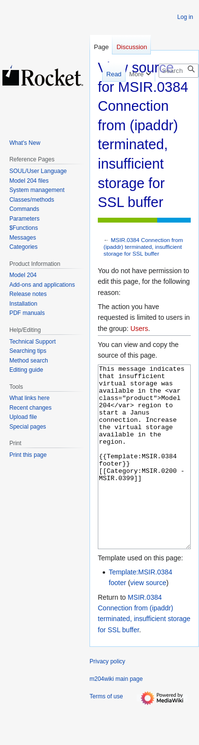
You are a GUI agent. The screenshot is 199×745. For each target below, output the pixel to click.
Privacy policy (107, 697)
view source (148, 619)
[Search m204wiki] (179, 71)
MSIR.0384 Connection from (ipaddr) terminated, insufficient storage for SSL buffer (143, 247)
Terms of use (106, 732)
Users (139, 328)
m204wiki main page (116, 715)
